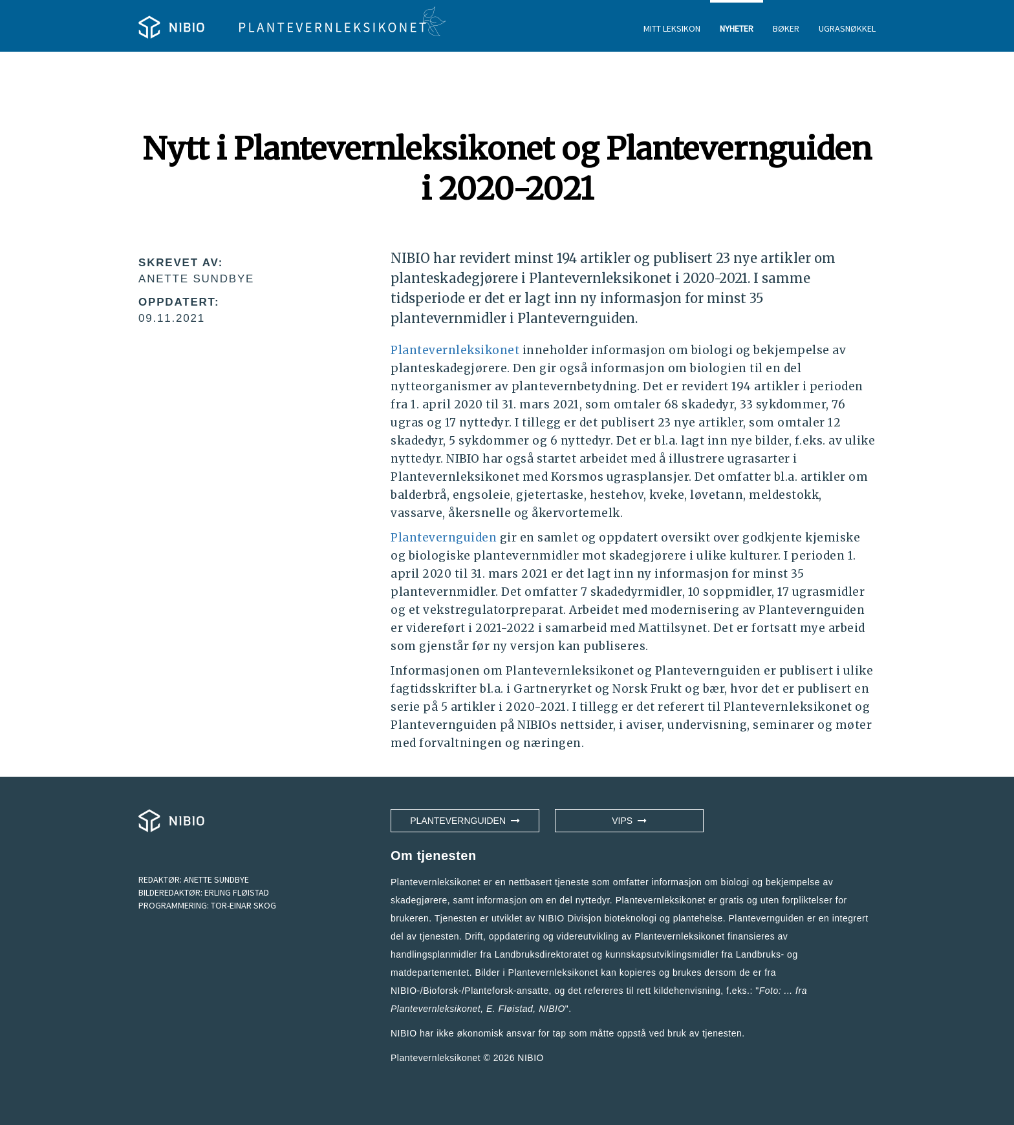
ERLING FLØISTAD (236, 892)
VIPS (629, 820)
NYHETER (736, 28)
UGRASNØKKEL (847, 28)
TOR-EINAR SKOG (243, 905)
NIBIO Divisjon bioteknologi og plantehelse (630, 918)
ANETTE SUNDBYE (216, 879)
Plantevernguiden (444, 538)
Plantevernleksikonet (455, 350)
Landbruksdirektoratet (542, 954)
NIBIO (530, 1058)
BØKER (786, 28)
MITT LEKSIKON (671, 28)
